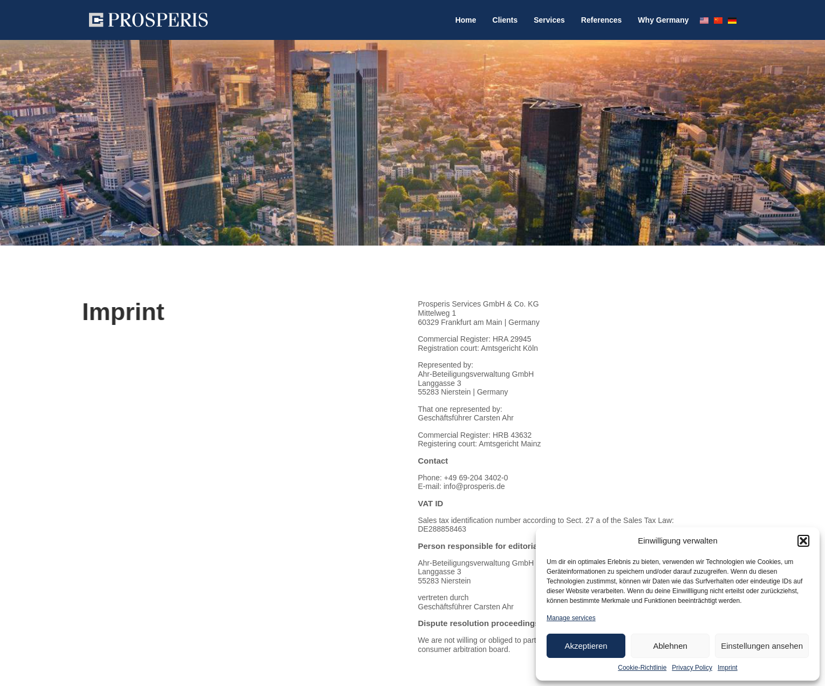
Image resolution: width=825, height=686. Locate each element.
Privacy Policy (692, 667)
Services (549, 20)
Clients (505, 20)
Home (465, 20)
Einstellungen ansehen (762, 645)
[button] (803, 540)
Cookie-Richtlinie (642, 667)
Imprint (728, 667)
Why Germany (663, 20)
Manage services (571, 618)
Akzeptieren (585, 645)
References (601, 20)
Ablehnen (670, 645)
